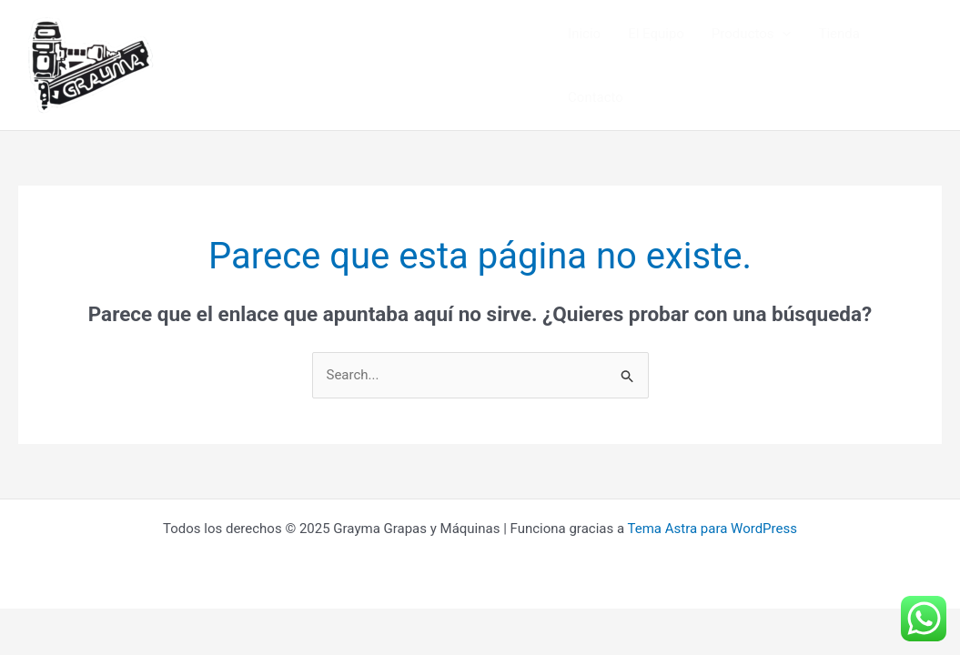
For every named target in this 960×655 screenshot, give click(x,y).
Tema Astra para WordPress (712, 528)
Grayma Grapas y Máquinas (295, 65)
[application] (782, 34)
